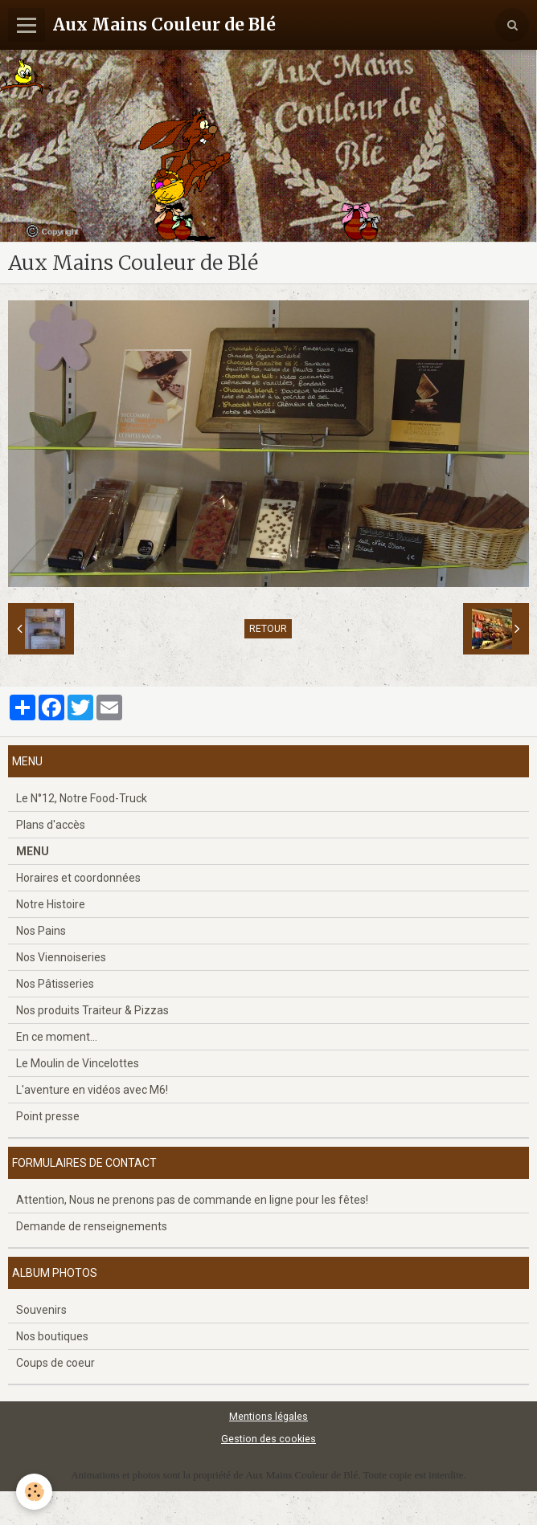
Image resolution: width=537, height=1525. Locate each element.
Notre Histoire (50, 904)
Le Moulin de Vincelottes (77, 1063)
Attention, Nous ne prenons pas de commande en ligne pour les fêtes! (192, 1199)
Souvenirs (41, 1309)
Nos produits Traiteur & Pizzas (92, 1010)
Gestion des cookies (268, 1439)
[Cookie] (34, 1492)
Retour (268, 628)
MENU (32, 851)
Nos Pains (41, 930)
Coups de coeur (55, 1362)
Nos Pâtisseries (55, 983)
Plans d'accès (50, 824)
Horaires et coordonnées (78, 877)
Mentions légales (268, 1416)
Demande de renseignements (91, 1226)
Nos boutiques (52, 1336)
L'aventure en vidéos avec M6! (92, 1089)
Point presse (48, 1116)
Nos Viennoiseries (61, 957)
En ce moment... (56, 1036)
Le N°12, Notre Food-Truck (81, 798)
